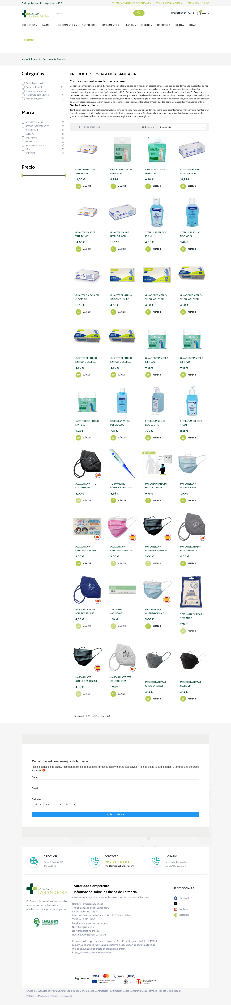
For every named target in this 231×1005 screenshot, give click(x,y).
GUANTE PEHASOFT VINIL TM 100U (85, 234)
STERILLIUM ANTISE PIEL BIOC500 (120, 423)
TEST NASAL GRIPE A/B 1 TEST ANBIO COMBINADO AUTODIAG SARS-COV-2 (192, 616)
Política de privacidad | (38, 996)
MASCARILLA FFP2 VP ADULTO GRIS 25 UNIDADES (190, 548)
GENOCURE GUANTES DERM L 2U (156, 171)
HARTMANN (45, 138)
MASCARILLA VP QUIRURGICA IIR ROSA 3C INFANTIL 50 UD (121, 548)
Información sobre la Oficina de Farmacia (105, 892)
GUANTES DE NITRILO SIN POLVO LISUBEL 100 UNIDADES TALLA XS (86, 360)
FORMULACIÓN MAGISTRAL (169, 3)
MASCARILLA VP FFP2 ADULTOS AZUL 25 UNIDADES (85, 611)
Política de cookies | (61, 996)
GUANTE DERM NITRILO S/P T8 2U (87, 423)
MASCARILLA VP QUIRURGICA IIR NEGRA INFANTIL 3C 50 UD (156, 548)
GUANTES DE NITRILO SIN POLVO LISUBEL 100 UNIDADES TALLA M (191, 297)
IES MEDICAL (45, 141)
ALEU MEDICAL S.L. (45, 122)
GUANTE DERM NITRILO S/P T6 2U (157, 360)
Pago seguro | (58, 990)
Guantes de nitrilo (45, 87)
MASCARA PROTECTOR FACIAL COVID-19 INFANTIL (156, 486)
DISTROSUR (45, 130)
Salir (191, 13)
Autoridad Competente (91, 886)
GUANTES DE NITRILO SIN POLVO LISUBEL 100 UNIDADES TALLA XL (121, 360)
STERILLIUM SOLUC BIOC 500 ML (155, 423)
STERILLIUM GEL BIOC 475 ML (191, 423)
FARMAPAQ (193, 3)
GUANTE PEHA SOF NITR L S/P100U (119, 234)
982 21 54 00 (117, 862)
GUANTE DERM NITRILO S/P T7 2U (192, 360)
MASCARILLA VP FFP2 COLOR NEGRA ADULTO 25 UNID (85, 486)
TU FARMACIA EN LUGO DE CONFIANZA (131, 3)
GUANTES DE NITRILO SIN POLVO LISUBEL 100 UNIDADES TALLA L (156, 297)
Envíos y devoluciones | (38, 990)
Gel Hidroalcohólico (45, 83)
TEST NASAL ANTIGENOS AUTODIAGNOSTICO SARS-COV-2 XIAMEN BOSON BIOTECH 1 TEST (120, 611)
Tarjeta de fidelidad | (170, 990)
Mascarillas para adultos (45, 95)
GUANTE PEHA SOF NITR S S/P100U (189, 171)
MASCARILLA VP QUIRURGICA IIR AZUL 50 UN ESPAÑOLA (156, 611)
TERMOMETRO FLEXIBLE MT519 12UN (121, 485)
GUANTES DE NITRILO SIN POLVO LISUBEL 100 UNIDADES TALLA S (121, 297)
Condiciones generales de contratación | (87, 990)
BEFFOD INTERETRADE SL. (45, 126)
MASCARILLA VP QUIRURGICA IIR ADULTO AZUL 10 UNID (191, 486)
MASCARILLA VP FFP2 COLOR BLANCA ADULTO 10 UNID (120, 679)
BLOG (206, 3)
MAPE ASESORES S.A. (45, 145)
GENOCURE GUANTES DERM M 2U (121, 171)
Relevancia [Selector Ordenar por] (182, 127)
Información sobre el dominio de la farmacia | (134, 990)
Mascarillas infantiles (45, 91)
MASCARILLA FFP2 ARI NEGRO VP (190, 684)
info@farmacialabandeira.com (119, 865)
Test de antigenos (45, 99)
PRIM (45, 149)
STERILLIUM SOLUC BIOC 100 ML (190, 234)
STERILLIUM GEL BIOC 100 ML (156, 234)
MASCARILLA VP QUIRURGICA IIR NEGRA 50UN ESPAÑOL (86, 679)
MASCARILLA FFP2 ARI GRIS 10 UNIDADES (155, 684)
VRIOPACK (45, 153)
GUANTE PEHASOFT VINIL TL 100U (85, 171)
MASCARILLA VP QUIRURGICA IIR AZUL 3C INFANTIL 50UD (86, 548)
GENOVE (45, 134)
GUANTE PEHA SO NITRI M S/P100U (87, 297)
